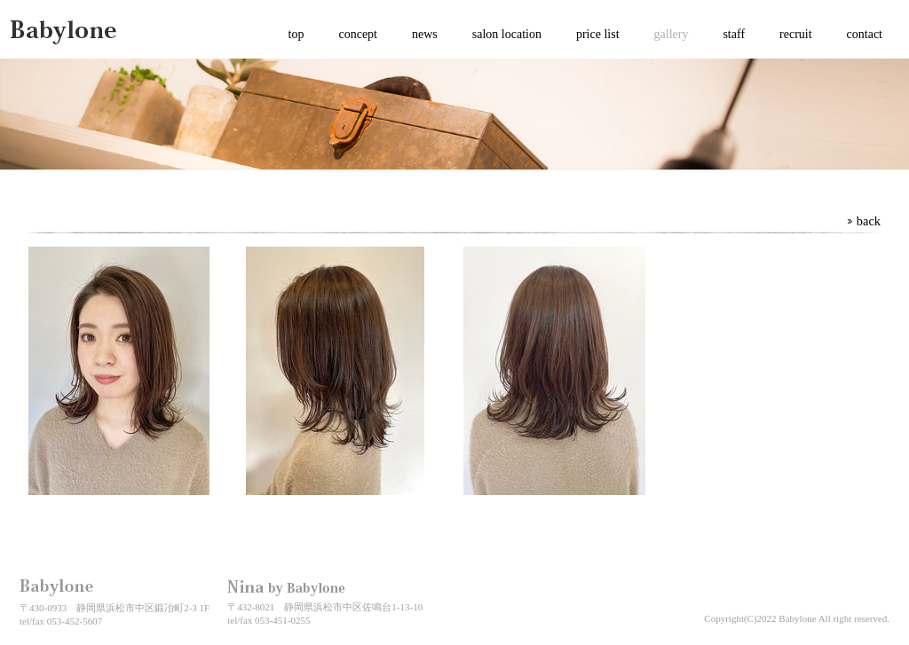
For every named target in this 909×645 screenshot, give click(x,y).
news (425, 34)
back (869, 221)
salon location (506, 34)
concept (357, 34)
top (296, 34)
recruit (795, 34)
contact (864, 34)
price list (598, 34)
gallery (671, 34)
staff (734, 34)
